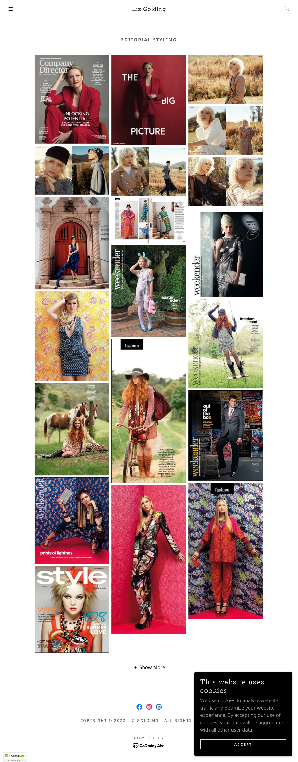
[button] (15, 9)
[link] (149, 9)
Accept (243, 744)
